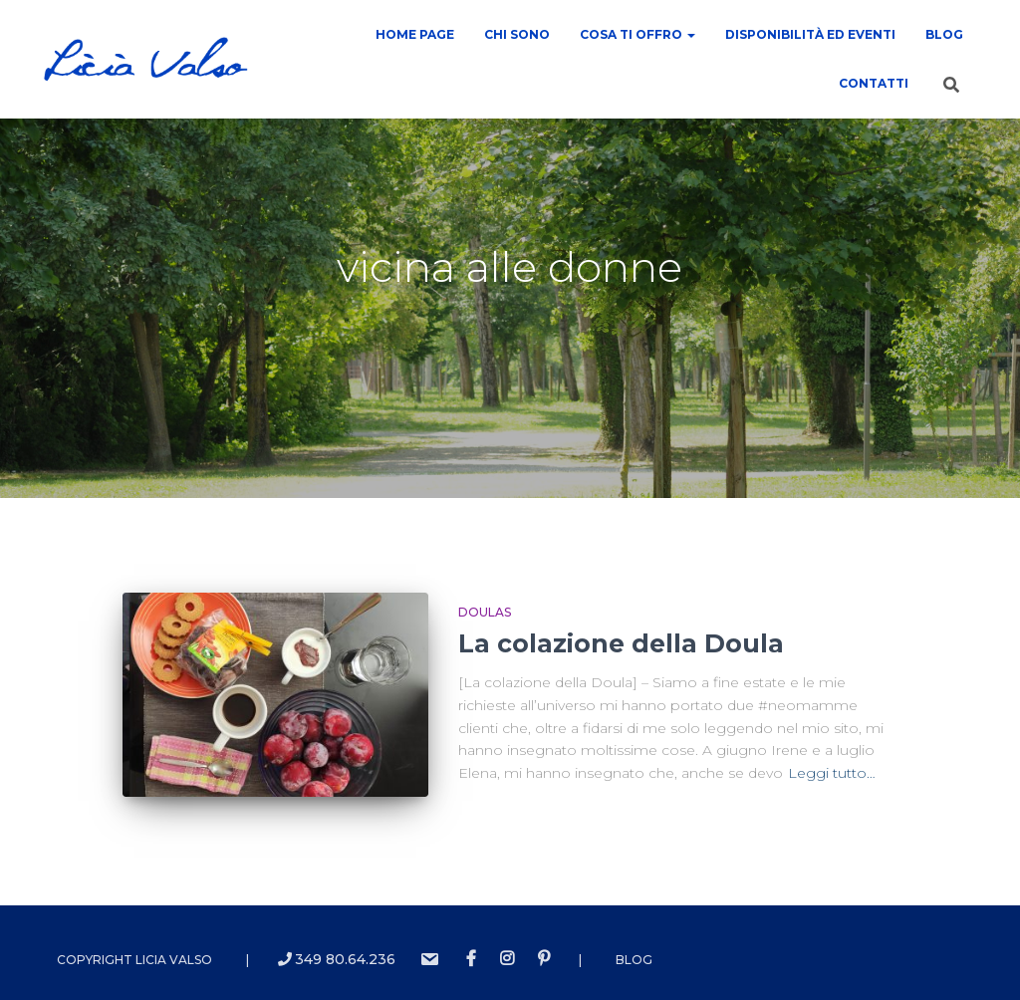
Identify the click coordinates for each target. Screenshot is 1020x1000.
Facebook (471, 957)
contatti (873, 83)
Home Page (415, 34)
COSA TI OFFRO (637, 34)
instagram (507, 957)
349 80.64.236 (336, 957)
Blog (944, 34)
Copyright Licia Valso (134, 957)
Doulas (484, 612)
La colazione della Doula (621, 643)
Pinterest (544, 957)
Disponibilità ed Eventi (810, 34)
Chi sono (517, 34)
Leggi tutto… (832, 773)
